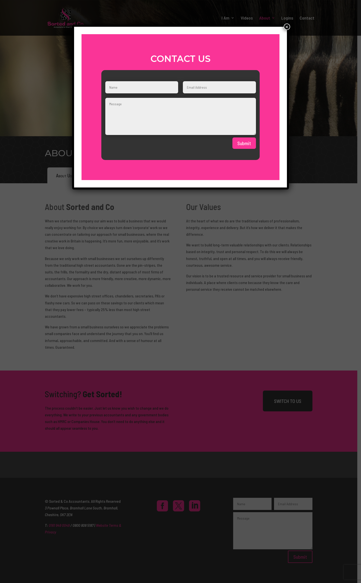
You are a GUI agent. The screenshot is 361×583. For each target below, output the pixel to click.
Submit (244, 143)
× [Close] (287, 27)
